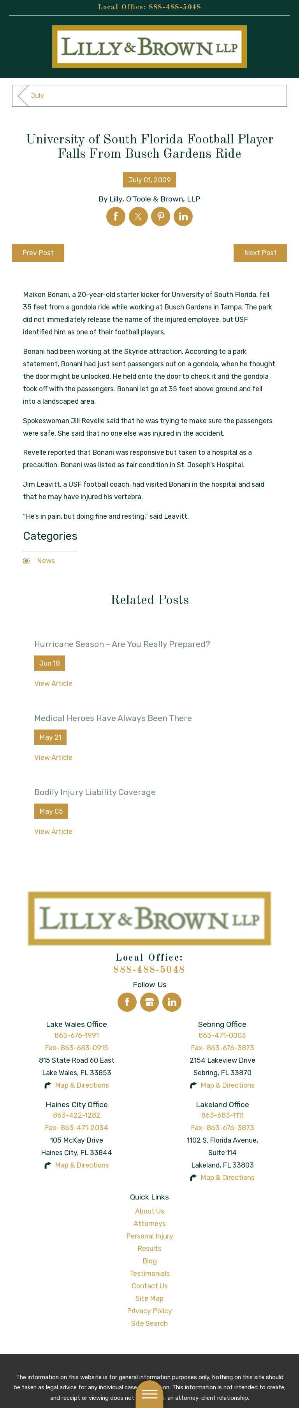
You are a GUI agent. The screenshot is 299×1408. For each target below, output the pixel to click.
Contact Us (150, 1286)
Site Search (149, 1323)
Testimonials (150, 1273)
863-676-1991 (77, 1035)
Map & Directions (82, 1085)
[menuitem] (149, 1211)
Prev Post (38, 253)
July (37, 95)
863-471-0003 (222, 1035)
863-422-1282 (76, 1115)
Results (149, 1248)
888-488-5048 (175, 7)
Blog (149, 1261)
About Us (149, 1211)
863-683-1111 (222, 1115)
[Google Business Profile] (149, 1002)
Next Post (260, 253)
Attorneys (150, 1223)
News (46, 560)
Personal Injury (149, 1236)
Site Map (149, 1298)
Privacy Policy (149, 1311)
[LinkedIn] (171, 1002)
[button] (149, 1394)
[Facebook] (127, 1002)
